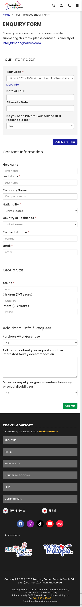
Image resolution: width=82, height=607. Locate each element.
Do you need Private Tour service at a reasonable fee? (33, 118)
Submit (70, 405)
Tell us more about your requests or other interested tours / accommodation (33, 352)
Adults (8, 283)
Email (8, 246)
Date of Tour (15, 91)
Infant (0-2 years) (16, 306)
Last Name (12, 176)
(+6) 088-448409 (42, 598)
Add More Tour (65, 142)
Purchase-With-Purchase (21, 336)
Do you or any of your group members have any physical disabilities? (37, 384)
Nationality (12, 204)
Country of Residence (19, 218)
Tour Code (15, 72)
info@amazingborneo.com (22, 43)
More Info (12, 84)
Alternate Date (17, 102)
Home (6, 14)
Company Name (15, 190)
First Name (12, 165)
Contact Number (16, 232)
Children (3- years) (17, 294)
